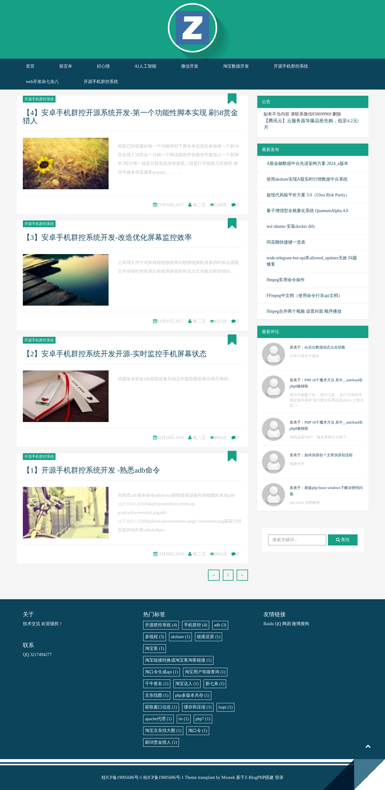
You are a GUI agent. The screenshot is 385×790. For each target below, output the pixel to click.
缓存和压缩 (198, 707)
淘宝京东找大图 (163, 730)
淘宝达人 (187, 683)
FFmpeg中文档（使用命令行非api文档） (304, 295)
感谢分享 (297, 464)
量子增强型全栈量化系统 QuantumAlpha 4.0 (307, 210)
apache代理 (158, 719)
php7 (203, 719)
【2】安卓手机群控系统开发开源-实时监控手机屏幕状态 (115, 354)
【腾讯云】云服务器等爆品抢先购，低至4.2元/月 (311, 124)
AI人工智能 (145, 66)
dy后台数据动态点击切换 (324, 347)
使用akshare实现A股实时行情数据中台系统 (307, 179)
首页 (30, 66)
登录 (279, 777)
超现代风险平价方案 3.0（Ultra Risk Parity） (308, 195)
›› (242, 575)
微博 (296, 623)
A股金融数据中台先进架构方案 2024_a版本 (307, 163)
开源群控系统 (161, 625)
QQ (278, 623)
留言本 (65, 66)
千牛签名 (156, 683)
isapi (225, 707)
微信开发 (189, 66)
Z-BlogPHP (255, 777)
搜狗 (304, 623)
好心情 (103, 66)
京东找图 (156, 695)
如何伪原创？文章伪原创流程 (328, 455)
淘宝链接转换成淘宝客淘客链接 (178, 660)
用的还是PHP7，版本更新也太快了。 (320, 437)
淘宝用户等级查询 (205, 672)
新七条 (215, 683)
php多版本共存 (192, 695)
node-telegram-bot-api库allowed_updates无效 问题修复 (312, 261)
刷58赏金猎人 (161, 742)
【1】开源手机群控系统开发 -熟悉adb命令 (91, 470)
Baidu (268, 623)
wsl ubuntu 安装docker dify (291, 226)
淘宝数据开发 (236, 66)
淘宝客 (154, 648)
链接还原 (208, 636)
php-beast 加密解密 (305, 502)
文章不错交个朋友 (304, 356)
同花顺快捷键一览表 (286, 242)
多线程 (154, 636)
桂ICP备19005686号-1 (121, 777)
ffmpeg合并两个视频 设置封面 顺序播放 (304, 311)
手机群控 (195, 625)
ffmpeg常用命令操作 (286, 280)
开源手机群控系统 (291, 66)
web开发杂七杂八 (42, 81)
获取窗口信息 (161, 707)
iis (184, 719)
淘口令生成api (161, 672)
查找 (343, 539)
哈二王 (199, 205)
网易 (286, 623)
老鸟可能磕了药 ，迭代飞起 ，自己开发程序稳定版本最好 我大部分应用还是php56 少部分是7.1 (327, 400)
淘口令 (197, 730)
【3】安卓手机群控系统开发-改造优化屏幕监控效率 (107, 237)
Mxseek (228, 777)
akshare (180, 636)
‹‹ (213, 575)
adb (220, 625)
